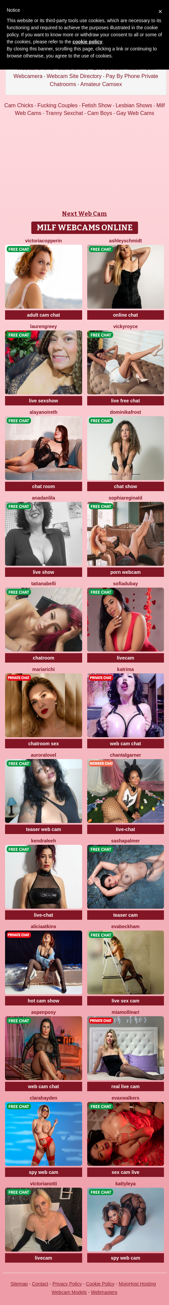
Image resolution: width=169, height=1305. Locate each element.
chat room (43, 486)
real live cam (125, 1086)
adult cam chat (43, 315)
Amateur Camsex (101, 84)
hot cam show (43, 1000)
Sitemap (19, 1284)
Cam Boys (99, 113)
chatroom (43, 658)
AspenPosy (43, 1012)
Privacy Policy (67, 1284)
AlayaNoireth (43, 412)
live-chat (125, 829)
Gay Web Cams (135, 113)
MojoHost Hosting (137, 1284)
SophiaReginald (125, 498)
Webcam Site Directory (74, 76)
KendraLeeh (43, 840)
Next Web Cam (84, 213)
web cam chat (125, 743)
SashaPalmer (125, 840)
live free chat (125, 400)
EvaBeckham (125, 926)
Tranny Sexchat (64, 113)
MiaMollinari (125, 1012)
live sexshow (43, 400)
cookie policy (87, 41)
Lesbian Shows (133, 105)
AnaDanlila (43, 498)
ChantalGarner (125, 755)
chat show (125, 486)
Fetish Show (96, 105)
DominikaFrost (125, 412)
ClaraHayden (43, 1098)
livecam (125, 658)
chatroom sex (43, 743)
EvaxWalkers (125, 1098)
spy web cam (43, 1172)
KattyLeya (125, 1183)
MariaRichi (43, 669)
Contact (40, 1284)
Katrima (125, 669)
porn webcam (125, 572)
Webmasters (104, 1292)
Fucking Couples (57, 105)
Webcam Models (69, 1292)
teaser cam (125, 915)
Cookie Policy (100, 1284)
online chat (125, 315)
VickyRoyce (125, 326)
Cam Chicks (18, 105)
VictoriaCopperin (43, 240)
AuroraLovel (43, 755)
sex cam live (125, 1172)
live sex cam (125, 1000)
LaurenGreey (43, 326)
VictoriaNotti (43, 1183)
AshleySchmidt (125, 240)
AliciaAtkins (44, 926)
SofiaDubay (125, 583)
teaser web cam (43, 829)
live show (43, 572)
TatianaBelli (43, 583)
